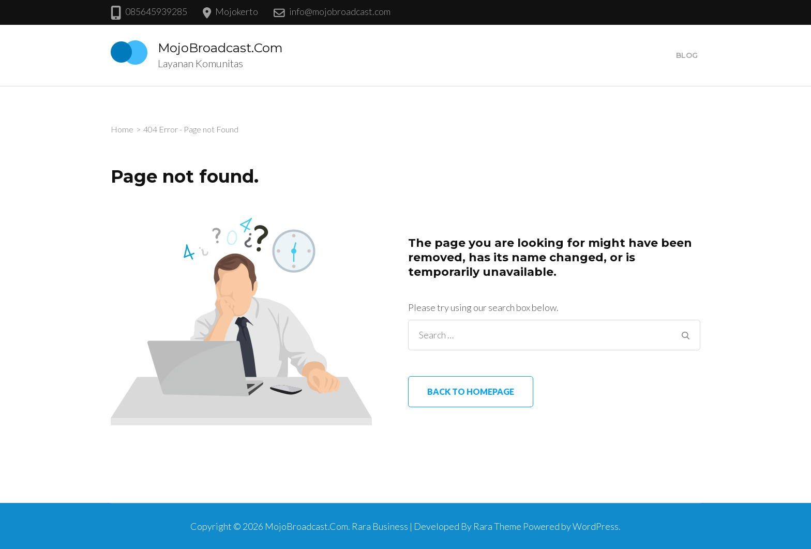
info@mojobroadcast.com (340, 11)
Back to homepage (470, 391)
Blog (687, 55)
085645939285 (156, 11)
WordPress (596, 526)
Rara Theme (497, 526)
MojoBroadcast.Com (220, 47)
